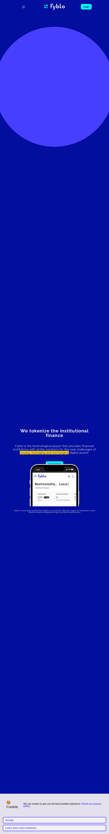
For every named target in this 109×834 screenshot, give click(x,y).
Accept (9, 820)
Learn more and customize (20, 828)
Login (86, 6)
